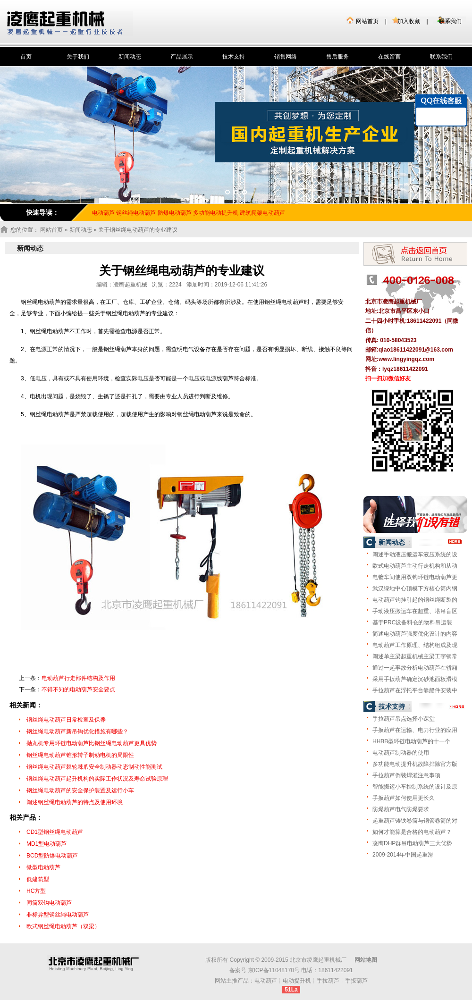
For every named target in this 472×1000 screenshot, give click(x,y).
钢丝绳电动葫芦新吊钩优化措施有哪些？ (77, 731)
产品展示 (181, 56)
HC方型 (36, 891)
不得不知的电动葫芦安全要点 (78, 689)
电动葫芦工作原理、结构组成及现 (414, 645)
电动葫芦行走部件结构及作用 (78, 678)
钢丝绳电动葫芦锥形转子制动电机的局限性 (80, 755)
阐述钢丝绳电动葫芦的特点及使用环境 (74, 802)
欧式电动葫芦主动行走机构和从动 (414, 566)
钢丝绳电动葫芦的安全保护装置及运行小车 (80, 790)
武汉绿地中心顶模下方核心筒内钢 (414, 588)
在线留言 (389, 56)
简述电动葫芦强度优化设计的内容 (414, 633)
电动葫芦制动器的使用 (400, 752)
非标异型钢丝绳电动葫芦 (57, 914)
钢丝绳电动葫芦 (136, 213)
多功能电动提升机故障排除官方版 (414, 764)
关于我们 (78, 56)
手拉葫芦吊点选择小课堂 (403, 718)
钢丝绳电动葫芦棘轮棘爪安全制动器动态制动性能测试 (94, 767)
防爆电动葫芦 (175, 213)
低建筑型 (37, 879)
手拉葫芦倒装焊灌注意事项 (406, 775)
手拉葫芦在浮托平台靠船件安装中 (414, 690)
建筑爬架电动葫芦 (262, 213)
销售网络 (285, 56)
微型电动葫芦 (43, 867)
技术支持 (233, 56)
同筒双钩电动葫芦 (49, 902)
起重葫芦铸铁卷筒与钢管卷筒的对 (414, 820)
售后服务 (337, 56)
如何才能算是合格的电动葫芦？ (412, 832)
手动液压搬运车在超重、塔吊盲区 (414, 611)
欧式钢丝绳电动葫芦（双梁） (63, 926)
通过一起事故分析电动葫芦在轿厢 (414, 667)
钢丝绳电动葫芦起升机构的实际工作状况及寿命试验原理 (97, 778)
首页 (26, 56)
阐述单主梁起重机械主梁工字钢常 (414, 656)
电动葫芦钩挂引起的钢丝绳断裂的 (414, 600)
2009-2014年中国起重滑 (402, 854)
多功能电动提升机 (215, 213)
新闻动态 (129, 56)
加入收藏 (408, 21)
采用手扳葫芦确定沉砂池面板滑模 (414, 679)
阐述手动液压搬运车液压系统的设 (414, 554)
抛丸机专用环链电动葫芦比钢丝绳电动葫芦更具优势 (91, 743)
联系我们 (450, 21)
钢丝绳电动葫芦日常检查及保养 (66, 719)
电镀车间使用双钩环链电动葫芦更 (414, 577)
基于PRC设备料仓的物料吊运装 (412, 622)
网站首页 (367, 21)
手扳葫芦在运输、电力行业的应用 (414, 730)
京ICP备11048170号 (274, 970)
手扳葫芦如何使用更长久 (403, 798)
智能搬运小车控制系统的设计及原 (414, 786)
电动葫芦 (265, 980)
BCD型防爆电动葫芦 (52, 855)
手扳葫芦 (356, 980)
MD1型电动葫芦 (46, 843)
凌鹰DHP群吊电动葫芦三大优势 (412, 843)
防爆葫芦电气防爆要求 (400, 809)
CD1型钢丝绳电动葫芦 (54, 832)
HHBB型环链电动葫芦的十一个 (411, 741)
